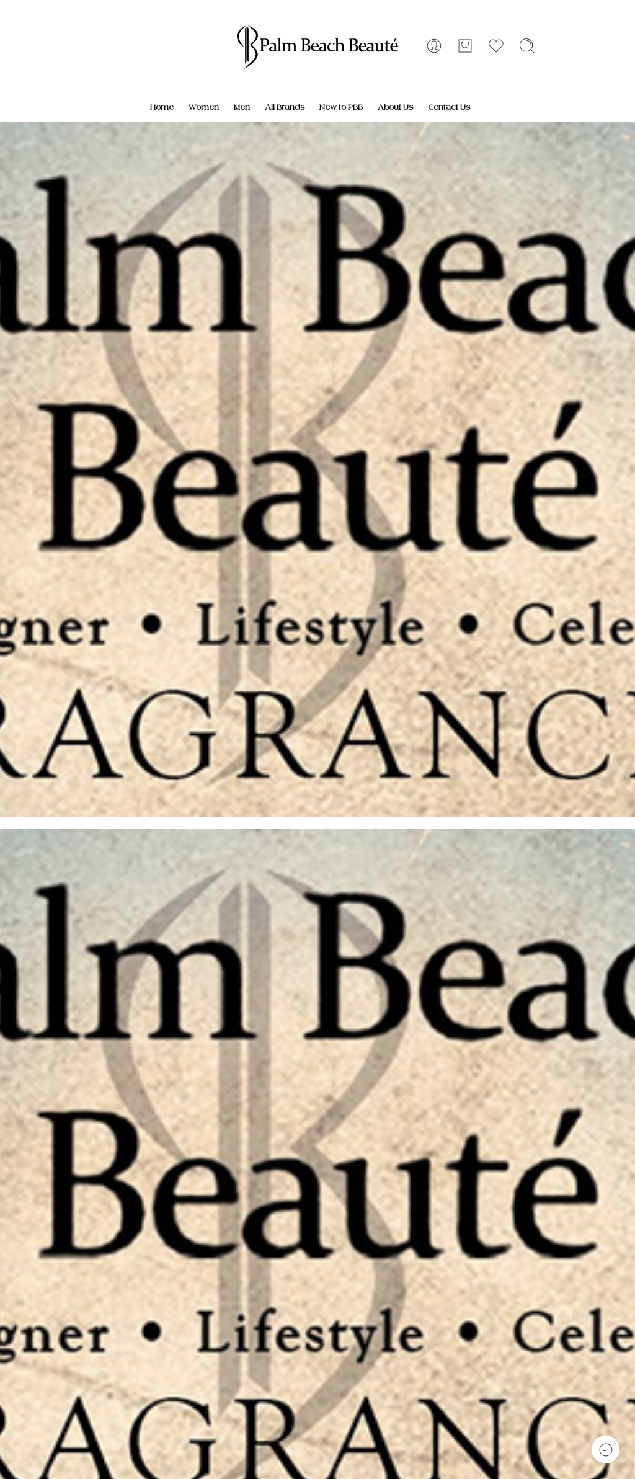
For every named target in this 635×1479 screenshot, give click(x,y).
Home (162, 107)
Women (204, 107)
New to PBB (341, 107)
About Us (395, 107)
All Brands (284, 107)
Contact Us (449, 107)
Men (242, 107)
